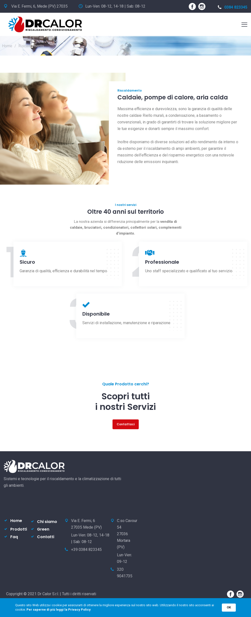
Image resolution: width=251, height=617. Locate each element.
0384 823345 (232, 7)
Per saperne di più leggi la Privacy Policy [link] (58, 609)
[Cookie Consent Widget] (125, 607)
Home (7, 46)
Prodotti (18, 529)
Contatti (45, 537)
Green (43, 529)
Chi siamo (47, 521)
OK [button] (229, 607)
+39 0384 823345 (86, 549)
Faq (14, 537)
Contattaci (126, 424)
